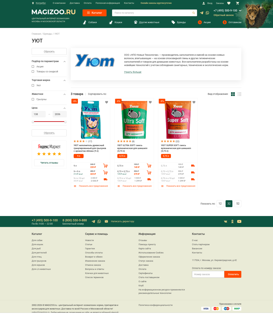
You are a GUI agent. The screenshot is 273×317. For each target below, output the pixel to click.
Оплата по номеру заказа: (206, 268)
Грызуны (49, 99)
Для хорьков (38, 265)
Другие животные (146, 22)
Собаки (90, 22)
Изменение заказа (95, 261)
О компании (59, 3)
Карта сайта (145, 248)
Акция (49, 66)
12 (220, 203)
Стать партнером (201, 244)
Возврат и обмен (94, 256)
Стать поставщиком (149, 277)
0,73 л (122, 156)
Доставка (75, 3)
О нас (195, 240)
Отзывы (143, 240)
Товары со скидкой (49, 71)
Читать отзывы (49, 162)
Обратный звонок (224, 15)
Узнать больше (132, 72)
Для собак (37, 240)
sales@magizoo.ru (41, 312)
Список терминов (94, 277)
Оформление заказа (149, 256)
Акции (204, 22)
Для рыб (36, 248)
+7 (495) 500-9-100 (225, 10)
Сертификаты (146, 273)
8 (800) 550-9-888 (75, 220)
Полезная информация (108, 3)
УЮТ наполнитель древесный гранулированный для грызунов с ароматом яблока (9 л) (90, 148)
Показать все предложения (91, 186)
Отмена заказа (93, 265)
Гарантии (90, 248)
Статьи (88, 244)
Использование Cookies (151, 252)
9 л (78, 156)
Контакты (129, 3)
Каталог (94, 12)
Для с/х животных (41, 269)
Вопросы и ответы (94, 269)
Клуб (141, 285)
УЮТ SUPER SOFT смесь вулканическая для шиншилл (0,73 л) (176, 148)
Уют (49, 85)
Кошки (115, 22)
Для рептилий (39, 252)
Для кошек (37, 244)
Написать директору (119, 221)
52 (237, 203)
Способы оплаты (94, 252)
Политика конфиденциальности (156, 305)
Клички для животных (97, 273)
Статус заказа (146, 261)
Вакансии (197, 248)
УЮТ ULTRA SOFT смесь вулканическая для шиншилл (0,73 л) (132, 148)
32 (229, 203)
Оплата (87, 3)
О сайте (142, 281)
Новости (89, 240)
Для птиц (37, 256)
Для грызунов (39, 261)
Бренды (178, 22)
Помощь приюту (147, 244)
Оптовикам (232, 22)
